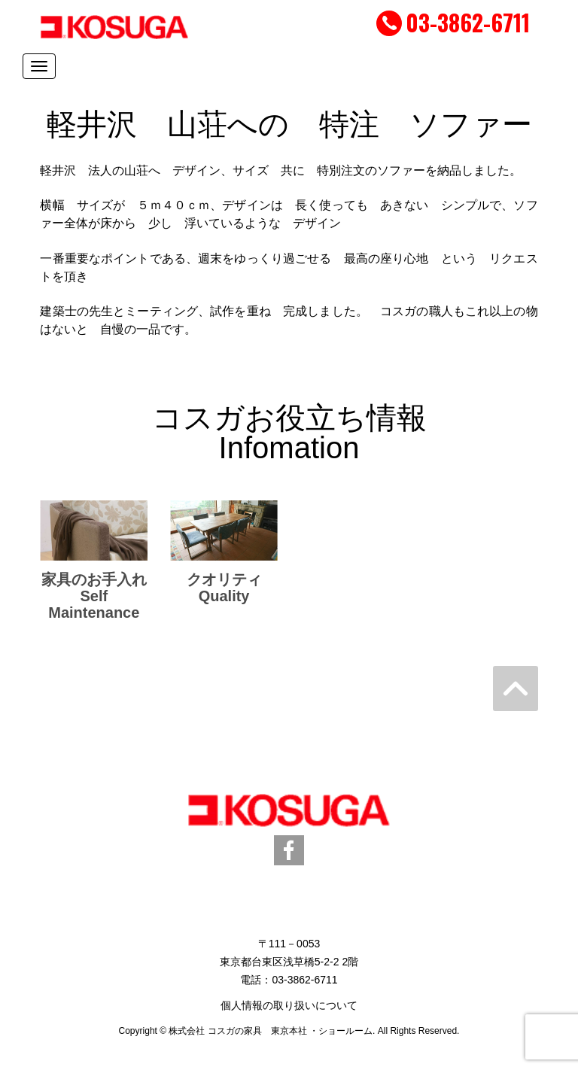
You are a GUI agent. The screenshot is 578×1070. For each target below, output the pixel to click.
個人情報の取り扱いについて (289, 1005)
